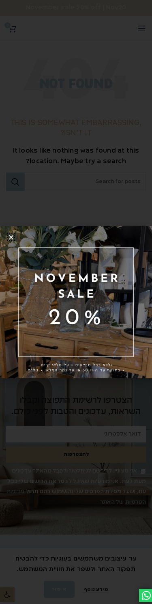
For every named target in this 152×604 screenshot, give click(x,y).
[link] (76, 302)
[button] (11, 237)
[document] (76, 302)
